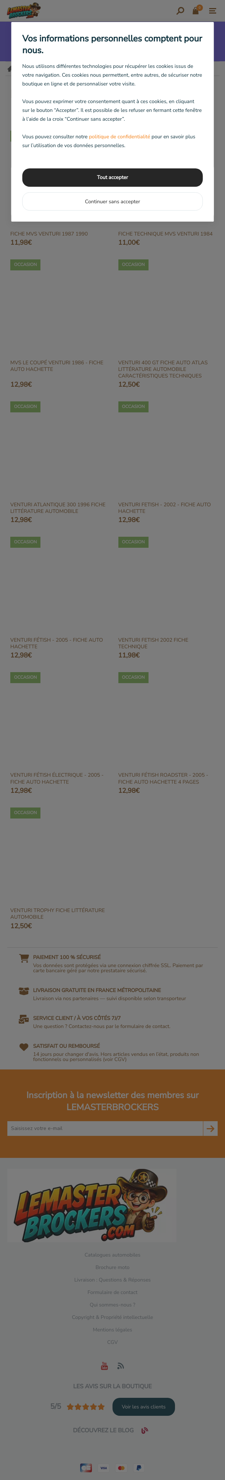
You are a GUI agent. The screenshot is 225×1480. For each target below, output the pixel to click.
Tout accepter (112, 177)
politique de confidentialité (119, 136)
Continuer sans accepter (112, 201)
